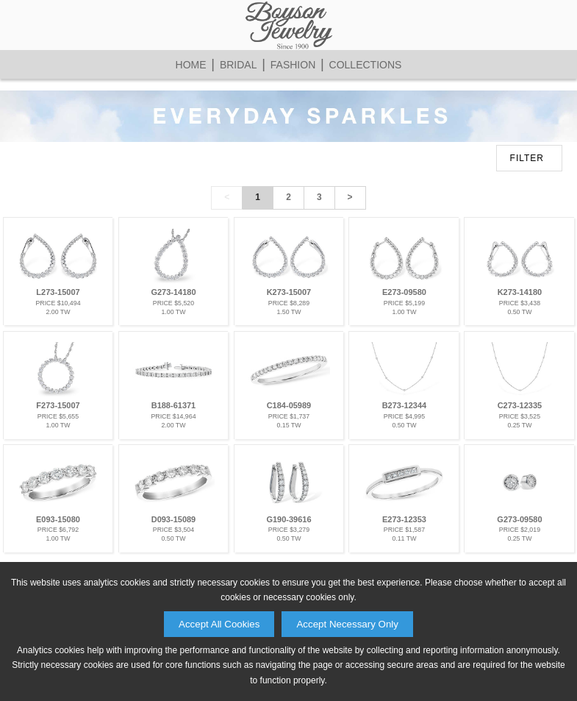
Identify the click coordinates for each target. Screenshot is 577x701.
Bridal (238, 65)
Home (191, 65)
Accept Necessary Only (347, 624)
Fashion (292, 65)
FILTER (527, 158)
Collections (365, 65)
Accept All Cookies (219, 624)
